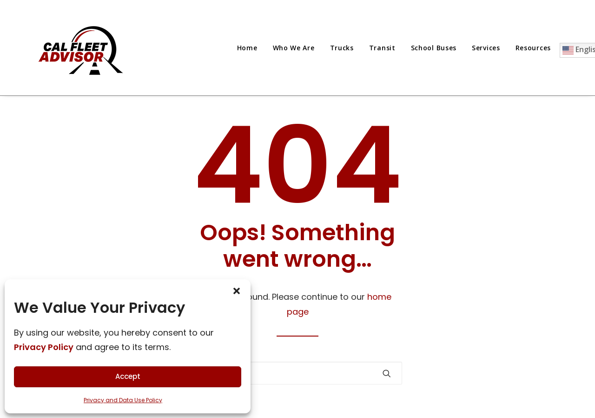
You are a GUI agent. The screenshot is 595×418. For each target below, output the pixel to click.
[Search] (297, 373)
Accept (127, 376)
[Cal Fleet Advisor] (81, 48)
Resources (533, 47)
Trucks (342, 47)
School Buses (433, 47)
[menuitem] (250, 47)
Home (247, 47)
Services (486, 47)
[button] (386, 373)
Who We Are (294, 47)
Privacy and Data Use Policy (123, 400)
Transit (382, 47)
